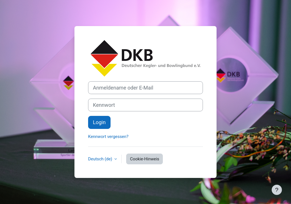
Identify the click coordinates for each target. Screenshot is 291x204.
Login (99, 122)
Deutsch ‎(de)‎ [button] (100, 159)
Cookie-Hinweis (144, 159)
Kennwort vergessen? (108, 136)
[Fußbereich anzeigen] (277, 190)
